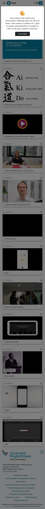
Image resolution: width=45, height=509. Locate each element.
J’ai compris (22, 34)
